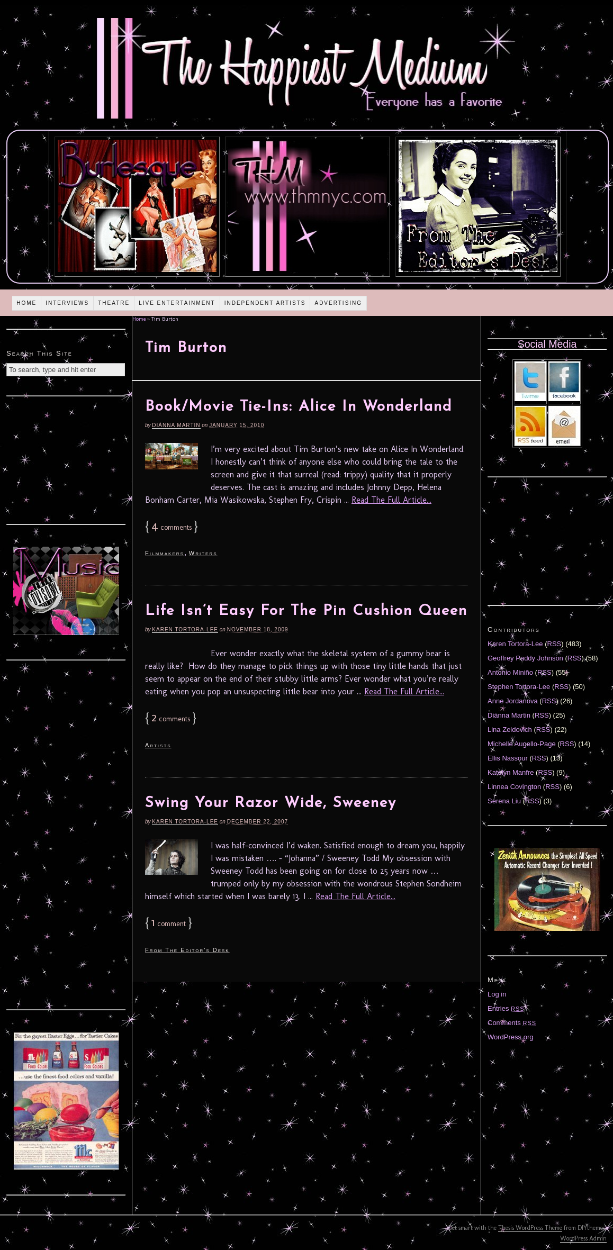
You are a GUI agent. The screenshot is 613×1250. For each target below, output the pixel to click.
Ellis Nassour (508, 758)
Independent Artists (265, 303)
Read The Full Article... (391, 500)
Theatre (114, 303)
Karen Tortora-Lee (185, 629)
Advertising (338, 303)
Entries (506, 1008)
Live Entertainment (177, 303)
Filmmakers (164, 553)
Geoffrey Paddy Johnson (525, 658)
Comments (512, 1023)
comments (171, 527)
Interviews (67, 303)
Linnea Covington (514, 787)
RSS (554, 644)
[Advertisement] (66, 459)
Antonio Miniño (510, 672)
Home (26, 303)
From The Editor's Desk (187, 950)
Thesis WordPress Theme (530, 1227)
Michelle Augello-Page (522, 744)
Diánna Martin (176, 425)
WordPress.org (510, 1037)
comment (168, 923)
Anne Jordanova (513, 701)
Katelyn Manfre (511, 772)
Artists (158, 745)
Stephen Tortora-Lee (519, 687)
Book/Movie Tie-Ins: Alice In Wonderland (298, 407)
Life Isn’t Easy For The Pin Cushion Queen (306, 611)
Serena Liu (504, 801)
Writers (203, 553)
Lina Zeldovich (510, 729)
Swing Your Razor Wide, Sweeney (270, 803)
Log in (497, 994)
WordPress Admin (583, 1238)
